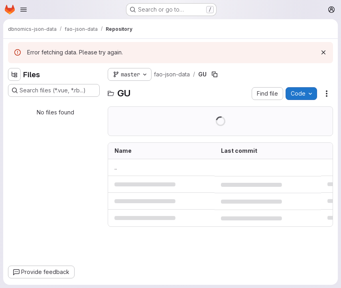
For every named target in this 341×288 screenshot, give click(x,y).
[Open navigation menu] (23, 9)
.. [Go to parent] (115, 167)
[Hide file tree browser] (14, 74)
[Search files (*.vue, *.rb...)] (54, 90)
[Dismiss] (323, 52)
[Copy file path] (214, 74)
